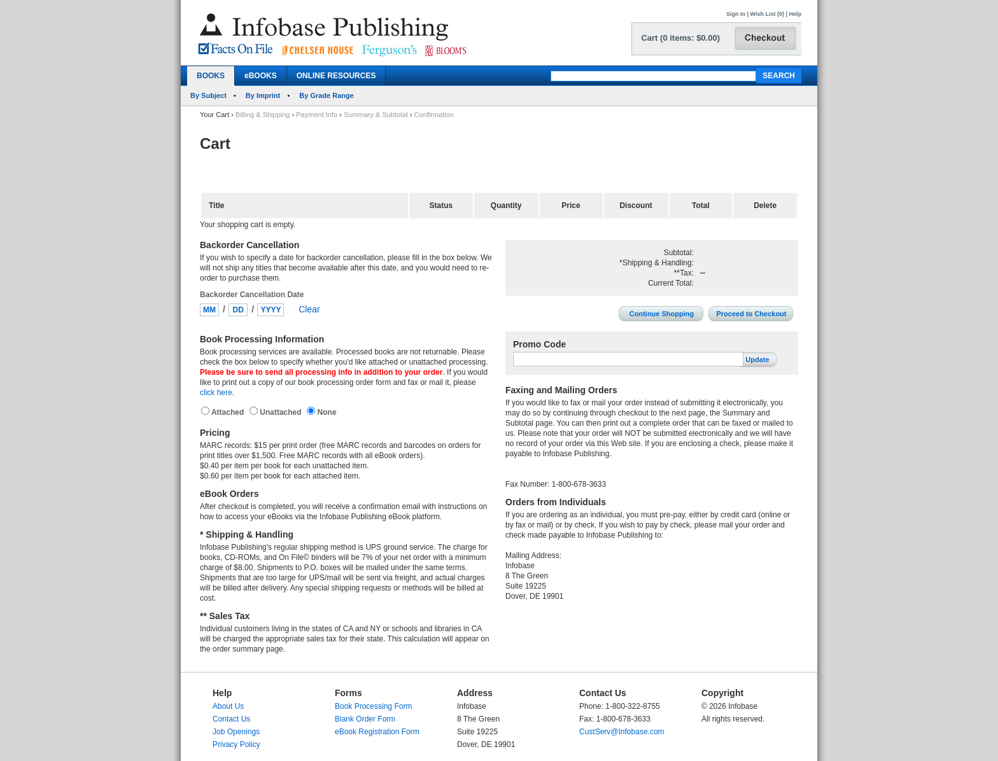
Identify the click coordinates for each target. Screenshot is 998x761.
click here (216, 392)
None (325, 412)
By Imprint (263, 95)
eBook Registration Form (377, 731)
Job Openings (236, 731)
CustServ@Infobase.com (621, 731)
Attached (228, 412)
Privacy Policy (236, 744)
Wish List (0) (767, 14)
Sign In (735, 14)
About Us (228, 706)
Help (795, 14)
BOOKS (211, 75)
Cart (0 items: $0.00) (680, 38)
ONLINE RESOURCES (336, 75)
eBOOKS (260, 75)
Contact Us (231, 719)
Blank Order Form (365, 719)
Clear (309, 309)
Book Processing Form (373, 706)
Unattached (282, 412)
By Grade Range (326, 95)
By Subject (208, 95)
